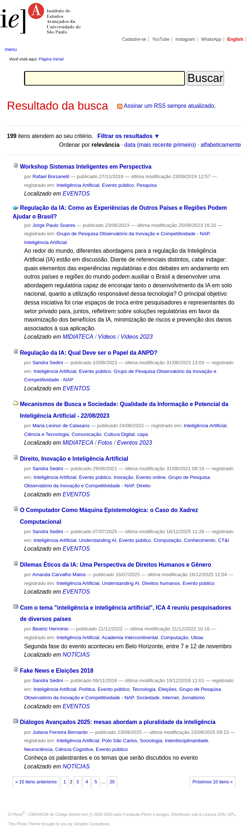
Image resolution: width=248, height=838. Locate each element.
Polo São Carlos (119, 740)
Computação (167, 540)
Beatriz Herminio (50, 629)
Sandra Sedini (47, 362)
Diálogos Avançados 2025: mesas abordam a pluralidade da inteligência (118, 722)
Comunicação (87, 434)
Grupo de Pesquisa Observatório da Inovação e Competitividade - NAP (132, 233)
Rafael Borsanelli (50, 176)
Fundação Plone (137, 814)
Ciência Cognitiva (74, 749)
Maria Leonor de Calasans (61, 425)
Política (87, 689)
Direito (144, 485)
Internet (170, 697)
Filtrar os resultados (125, 136)
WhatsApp (211, 39)
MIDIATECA (78, 337)
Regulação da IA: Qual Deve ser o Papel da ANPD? (89, 353)
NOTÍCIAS (76, 655)
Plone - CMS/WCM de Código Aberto (46, 814)
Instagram (185, 39)
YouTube (161, 39)
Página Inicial (51, 59)
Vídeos (107, 337)
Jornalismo (193, 697)
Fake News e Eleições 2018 (57, 671)
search (230, 49)
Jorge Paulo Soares (53, 225)
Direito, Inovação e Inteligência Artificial (74, 459)
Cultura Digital (119, 434)
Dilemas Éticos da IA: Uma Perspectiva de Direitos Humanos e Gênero (115, 565)
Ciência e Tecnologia (46, 434)
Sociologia (151, 740)
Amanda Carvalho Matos (59, 574)
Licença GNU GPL (218, 814)
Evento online (151, 477)
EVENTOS (76, 193)
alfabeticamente (221, 145)
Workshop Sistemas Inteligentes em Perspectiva (85, 167)
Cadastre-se (134, 39)
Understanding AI (98, 540)
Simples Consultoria (91, 824)
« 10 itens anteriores (36, 781)
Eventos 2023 (134, 443)
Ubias (197, 637)
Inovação (123, 477)
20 (112, 781)
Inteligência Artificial (77, 185)
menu (11, 49)
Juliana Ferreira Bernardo (59, 732)
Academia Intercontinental (130, 637)
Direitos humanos (161, 583)
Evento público (118, 185)
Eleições (167, 689)
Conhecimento (199, 540)
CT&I (223, 540)
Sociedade (148, 697)
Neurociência (38, 749)
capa (142, 434)
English (235, 39)
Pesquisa (147, 185)
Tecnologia (144, 689)
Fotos (105, 443)
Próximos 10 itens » (213, 781)
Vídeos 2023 (137, 337)
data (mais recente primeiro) (160, 145)
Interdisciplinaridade (186, 740)
